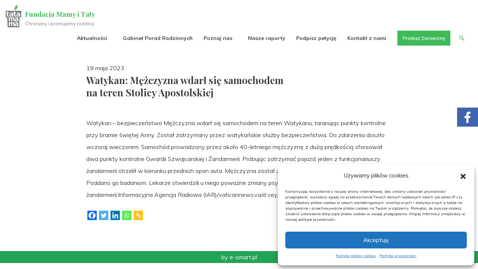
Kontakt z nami (364, 38)
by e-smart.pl (239, 257)
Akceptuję (376, 240)
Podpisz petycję (314, 38)
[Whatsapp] (127, 215)
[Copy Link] (138, 215)
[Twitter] (104, 215)
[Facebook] (92, 215)
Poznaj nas (215, 38)
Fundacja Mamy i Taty (60, 14)
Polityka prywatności (397, 255)
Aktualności (90, 38)
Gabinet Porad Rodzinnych (155, 38)
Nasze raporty (264, 38)
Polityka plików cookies (356, 255)
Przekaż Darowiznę (422, 38)
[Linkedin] (115, 215)
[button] (463, 175)
